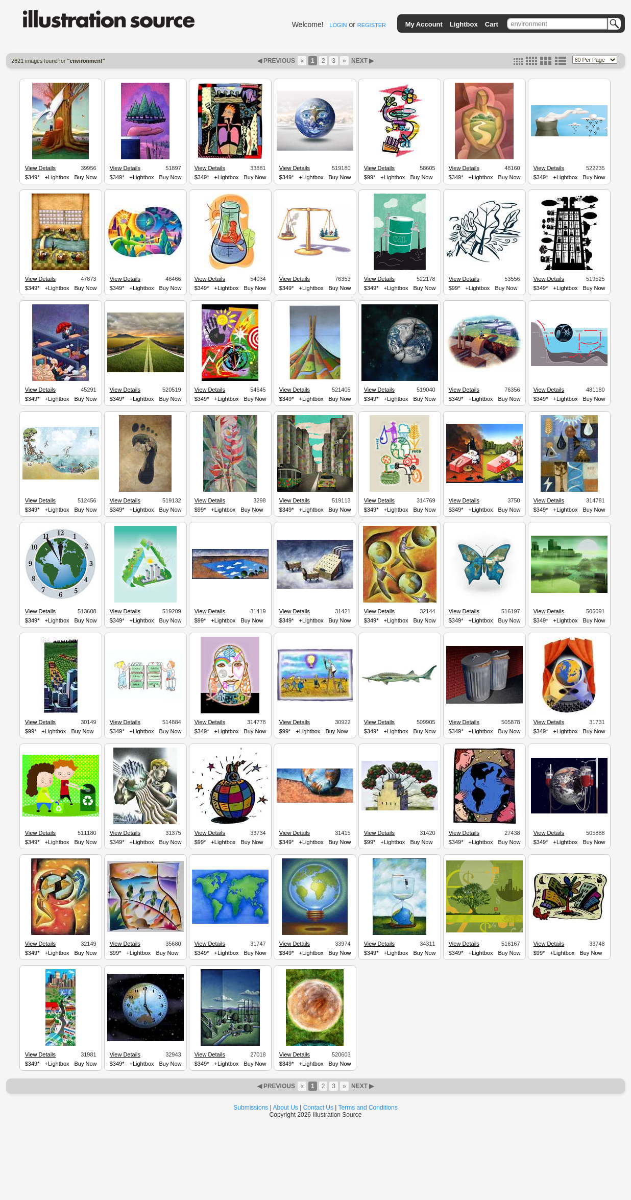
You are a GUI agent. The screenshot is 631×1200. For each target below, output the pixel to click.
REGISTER (371, 25)
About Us (285, 1107)
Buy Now (86, 177)
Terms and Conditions (368, 1107)
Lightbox (464, 24)
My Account (424, 24)
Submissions (250, 1107)
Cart (491, 24)
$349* (32, 177)
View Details (40, 168)
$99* (370, 177)
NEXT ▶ (362, 60)
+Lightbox (56, 177)
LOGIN (338, 25)
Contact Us (318, 1107)
